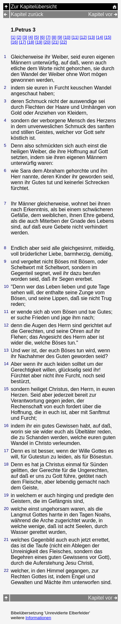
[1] (13, 37)
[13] (91, 37)
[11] (75, 37)
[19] (38, 42)
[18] (30, 42)
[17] (22, 42)
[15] (107, 37)
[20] (47, 42)
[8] (54, 37)
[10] (66, 37)
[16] (14, 42)
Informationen (38, 617)
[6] (42, 37)
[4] (30, 37)
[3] (25, 37)
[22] (63, 42)
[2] (19, 37)
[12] (83, 37)
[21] (55, 42)
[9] (59, 37)
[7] (48, 37)
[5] (36, 37)
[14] (99, 37)
